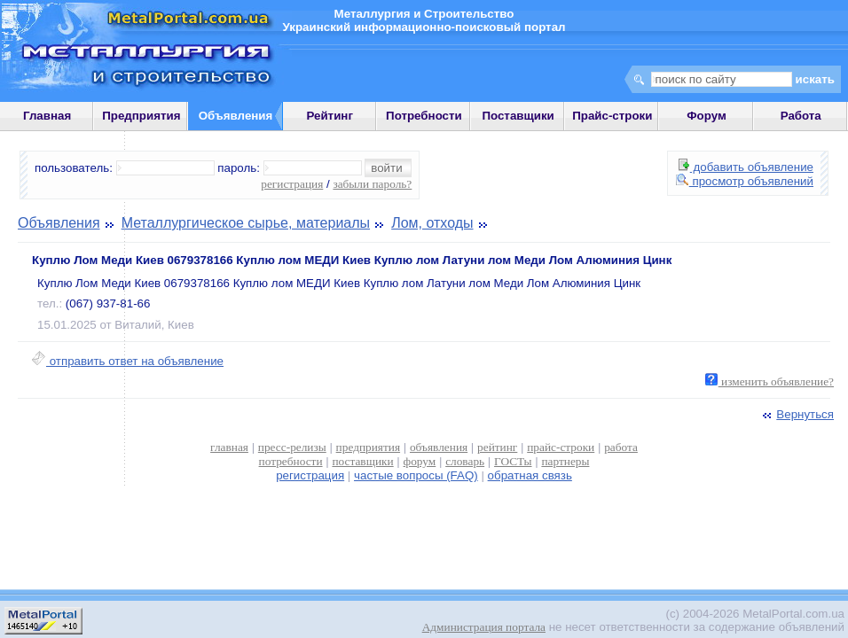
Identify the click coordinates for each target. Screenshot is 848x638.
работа (621, 447)
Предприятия (141, 115)
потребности (291, 461)
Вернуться (796, 414)
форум (420, 461)
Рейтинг (329, 115)
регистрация (292, 184)
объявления (438, 447)
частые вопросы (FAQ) (416, 475)
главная (229, 447)
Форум (706, 115)
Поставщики (518, 115)
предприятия (368, 447)
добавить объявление (746, 167)
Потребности (424, 115)
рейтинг (497, 447)
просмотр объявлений (744, 181)
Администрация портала (484, 627)
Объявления (59, 222)
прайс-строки (560, 447)
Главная (47, 115)
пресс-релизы (292, 447)
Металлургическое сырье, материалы (246, 222)
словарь (464, 461)
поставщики (362, 461)
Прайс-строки (612, 115)
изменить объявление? (769, 381)
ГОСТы (512, 461)
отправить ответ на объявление (127, 361)
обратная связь (530, 475)
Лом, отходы (432, 222)
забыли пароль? (372, 184)
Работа (801, 115)
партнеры (565, 461)
